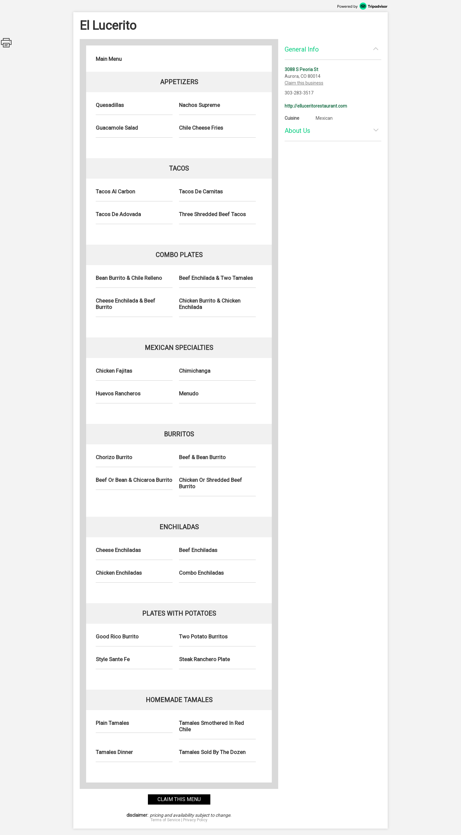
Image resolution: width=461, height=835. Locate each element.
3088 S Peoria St (301, 69)
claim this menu (179, 799)
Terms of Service (165, 820)
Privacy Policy (195, 820)
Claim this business (304, 82)
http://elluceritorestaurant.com (316, 106)
